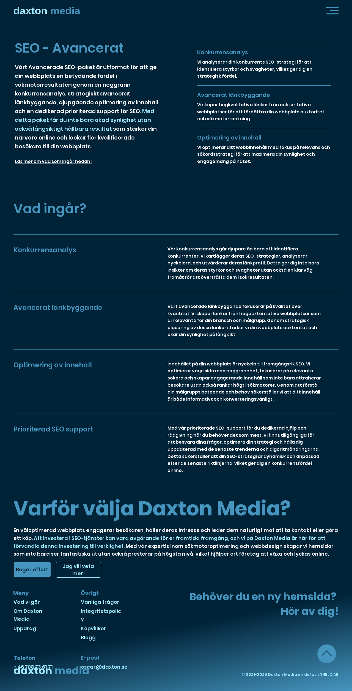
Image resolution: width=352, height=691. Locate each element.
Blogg (88, 637)
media (46, 11)
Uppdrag (24, 628)
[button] (332, 10)
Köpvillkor (93, 628)
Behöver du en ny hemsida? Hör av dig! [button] (264, 603)
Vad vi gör (26, 602)
